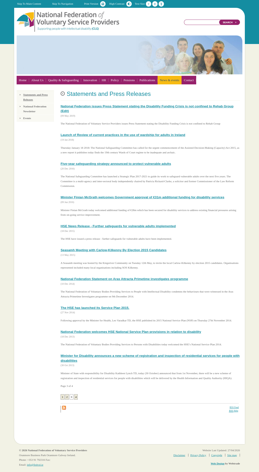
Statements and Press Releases (35, 97)
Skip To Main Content (29, 3)
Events (27, 118)
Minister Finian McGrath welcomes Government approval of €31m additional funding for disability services (142, 197)
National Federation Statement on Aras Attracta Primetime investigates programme (124, 279)
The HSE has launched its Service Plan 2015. (95, 308)
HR (104, 80)
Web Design (217, 463)
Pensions (129, 80)
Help (233, 411)
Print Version (91, 3)
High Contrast (116, 3)
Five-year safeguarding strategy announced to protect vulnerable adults (116, 164)
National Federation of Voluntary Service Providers (68, 20)
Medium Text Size (155, 3)
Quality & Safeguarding (63, 80)
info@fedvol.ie (35, 464)
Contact (189, 80)
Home (23, 80)
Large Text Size (161, 3)
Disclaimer (179, 455)
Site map (232, 455)
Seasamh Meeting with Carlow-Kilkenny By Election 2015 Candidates (114, 250)
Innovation (90, 80)
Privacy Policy (198, 455)
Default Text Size (148, 3)
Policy (115, 80)
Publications (147, 80)
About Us (37, 80)
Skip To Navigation (62, 3)
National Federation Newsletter (34, 109)
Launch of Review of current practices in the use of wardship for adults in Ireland (123, 135)
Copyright (216, 455)
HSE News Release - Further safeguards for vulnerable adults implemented (118, 226)
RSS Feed (234, 407)
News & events (169, 80)
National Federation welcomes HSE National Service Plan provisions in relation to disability (131, 332)
